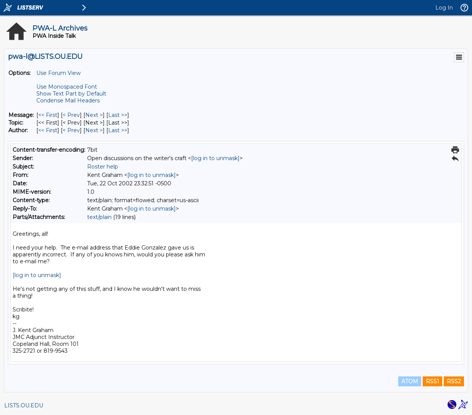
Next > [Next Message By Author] (94, 130)
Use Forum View (58, 73)
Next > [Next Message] (94, 115)
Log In (444, 7)
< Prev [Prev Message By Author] (71, 130)
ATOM (409, 381)
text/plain (99, 217)
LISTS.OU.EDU (23, 405)
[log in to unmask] (215, 158)
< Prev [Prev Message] (71, 115)
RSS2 (454, 381)
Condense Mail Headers (68, 100)
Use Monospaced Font (66, 86)
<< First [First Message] (47, 115)
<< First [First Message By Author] (47, 130)
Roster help (102, 166)
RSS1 (432, 381)
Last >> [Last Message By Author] (117, 130)
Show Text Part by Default (71, 93)
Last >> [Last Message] (117, 115)
